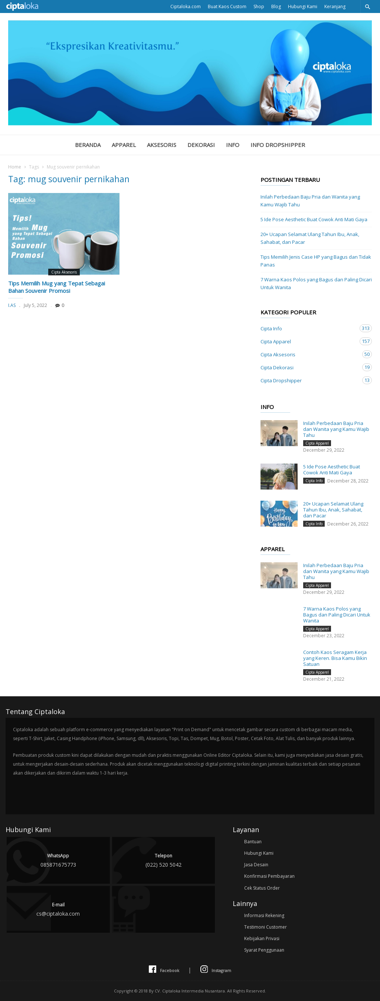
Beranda (88, 144)
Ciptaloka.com (185, 6)
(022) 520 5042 (163, 859)
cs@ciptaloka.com (58, 908)
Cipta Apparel (309, 341)
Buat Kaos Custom (227, 6)
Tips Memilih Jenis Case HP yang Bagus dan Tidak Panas (316, 260)
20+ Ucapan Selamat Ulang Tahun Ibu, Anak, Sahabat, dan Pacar (310, 238)
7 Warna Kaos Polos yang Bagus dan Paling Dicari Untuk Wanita (316, 283)
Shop (258, 6)
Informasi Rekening (264, 915)
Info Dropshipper (277, 144)
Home (14, 167)
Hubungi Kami (302, 6)
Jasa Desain (256, 864)
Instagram (215, 969)
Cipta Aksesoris (64, 272)
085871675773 (58, 859)
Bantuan (253, 841)
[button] (367, 6)
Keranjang (334, 6)
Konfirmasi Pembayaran (269, 876)
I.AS (12, 305)
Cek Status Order (262, 888)
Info (232, 144)
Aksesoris (161, 144)
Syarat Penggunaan (264, 950)
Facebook (164, 969)
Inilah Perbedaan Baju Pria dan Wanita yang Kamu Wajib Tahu (310, 200)
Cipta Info (309, 328)
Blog (276, 6)
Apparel (124, 144)
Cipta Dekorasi (309, 367)
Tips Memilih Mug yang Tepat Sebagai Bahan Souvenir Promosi (56, 286)
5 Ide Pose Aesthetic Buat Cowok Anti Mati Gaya (314, 219)
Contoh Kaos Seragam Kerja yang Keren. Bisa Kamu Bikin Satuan (335, 658)
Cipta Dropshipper (309, 380)
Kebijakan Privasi (261, 938)
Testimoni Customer (265, 927)
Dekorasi (201, 144)
